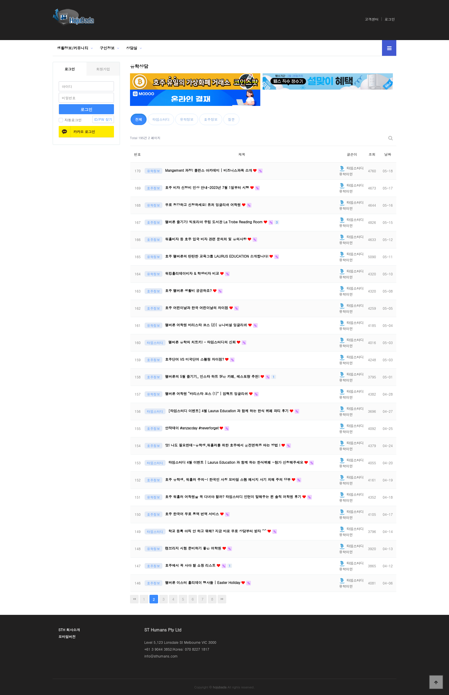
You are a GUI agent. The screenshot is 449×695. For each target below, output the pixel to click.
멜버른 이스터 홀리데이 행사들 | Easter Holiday (203, 582)
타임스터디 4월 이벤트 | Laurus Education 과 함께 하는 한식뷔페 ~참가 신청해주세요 (236, 462)
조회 (372, 154)
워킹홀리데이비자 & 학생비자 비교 (192, 273)
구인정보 (107, 48)
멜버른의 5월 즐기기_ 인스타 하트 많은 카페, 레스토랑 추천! (213, 376)
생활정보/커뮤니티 (72, 48)
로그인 (390, 19)
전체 (138, 119)
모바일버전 (67, 636)
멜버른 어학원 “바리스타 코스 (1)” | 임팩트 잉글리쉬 (207, 393)
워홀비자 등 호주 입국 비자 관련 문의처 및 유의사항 (206, 238)
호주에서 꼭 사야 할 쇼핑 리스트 (191, 565)
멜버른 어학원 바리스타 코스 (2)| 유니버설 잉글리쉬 (206, 324)
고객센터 (372, 19)
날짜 (387, 154)
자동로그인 (70, 119)
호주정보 (211, 119)
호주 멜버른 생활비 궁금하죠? (189, 290)
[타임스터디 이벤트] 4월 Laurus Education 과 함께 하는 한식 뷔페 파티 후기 (229, 410)
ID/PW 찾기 (103, 119)
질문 (231, 119)
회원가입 (103, 68)
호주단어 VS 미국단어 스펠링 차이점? (195, 359)
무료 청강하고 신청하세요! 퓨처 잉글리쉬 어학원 (203, 204)
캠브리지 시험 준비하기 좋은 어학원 (193, 548)
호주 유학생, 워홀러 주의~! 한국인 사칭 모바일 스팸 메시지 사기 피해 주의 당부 (228, 479)
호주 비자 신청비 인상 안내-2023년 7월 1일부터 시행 (207, 187)
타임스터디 (161, 119)
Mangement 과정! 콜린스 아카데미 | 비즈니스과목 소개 (209, 170)
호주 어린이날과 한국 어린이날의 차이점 (197, 307)
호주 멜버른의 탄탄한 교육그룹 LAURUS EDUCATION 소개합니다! (217, 256)
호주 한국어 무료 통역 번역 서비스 (192, 513)
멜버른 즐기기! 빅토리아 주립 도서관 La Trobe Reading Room (214, 221)
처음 (134, 599)
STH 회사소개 (69, 629)
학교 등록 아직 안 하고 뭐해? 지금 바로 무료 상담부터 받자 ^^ (217, 530)
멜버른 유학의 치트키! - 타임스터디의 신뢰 (202, 341)
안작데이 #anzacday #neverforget (192, 427)
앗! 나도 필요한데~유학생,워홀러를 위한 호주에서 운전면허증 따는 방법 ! (223, 445)
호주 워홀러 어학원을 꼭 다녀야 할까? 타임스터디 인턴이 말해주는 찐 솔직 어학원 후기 (233, 496)
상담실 (131, 48)
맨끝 (222, 599)
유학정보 (187, 119)
